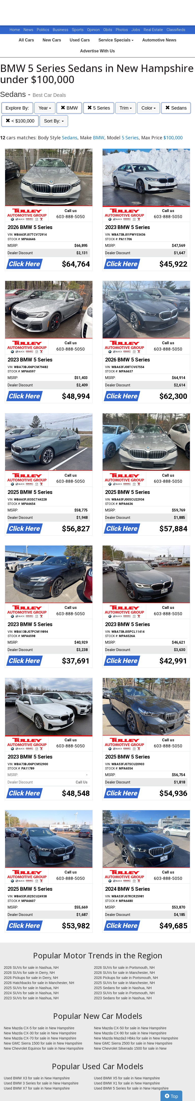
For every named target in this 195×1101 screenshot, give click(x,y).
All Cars (26, 40)
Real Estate (154, 29)
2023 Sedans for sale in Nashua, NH (123, 998)
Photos (122, 29)
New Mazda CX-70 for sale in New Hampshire (40, 1038)
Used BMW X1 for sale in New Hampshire (127, 1083)
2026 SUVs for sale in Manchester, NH (124, 973)
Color (148, 108)
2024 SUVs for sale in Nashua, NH (31, 993)
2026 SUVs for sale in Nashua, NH (31, 968)
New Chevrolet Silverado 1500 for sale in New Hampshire (130, 1048)
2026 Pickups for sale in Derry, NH (31, 978)
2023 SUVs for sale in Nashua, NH (31, 998)
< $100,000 (20, 121)
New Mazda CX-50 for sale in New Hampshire (130, 1028)
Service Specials (116, 40)
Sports (78, 29)
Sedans (176, 108)
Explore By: (17, 108)
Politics (43, 29)
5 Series (98, 108)
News (28, 29)
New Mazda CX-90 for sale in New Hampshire (130, 1033)
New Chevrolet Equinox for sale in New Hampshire (44, 1048)
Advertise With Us (97, 51)
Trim (126, 108)
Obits (108, 29)
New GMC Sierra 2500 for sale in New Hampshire (133, 1043)
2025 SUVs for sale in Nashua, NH (31, 988)
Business (61, 29)
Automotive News (159, 40)
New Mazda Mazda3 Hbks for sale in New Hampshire (136, 1038)
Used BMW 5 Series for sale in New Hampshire (131, 1088)
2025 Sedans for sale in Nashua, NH (123, 988)
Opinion (94, 29)
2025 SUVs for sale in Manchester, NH (124, 983)
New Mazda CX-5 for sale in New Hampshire (39, 1028)
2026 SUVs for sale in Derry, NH (29, 973)
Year (45, 108)
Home (15, 29)
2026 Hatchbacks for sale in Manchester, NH (39, 983)
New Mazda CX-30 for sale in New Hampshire (40, 1033)
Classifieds (176, 29)
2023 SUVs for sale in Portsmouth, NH (124, 993)
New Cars (52, 40)
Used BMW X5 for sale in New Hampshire (127, 1078)
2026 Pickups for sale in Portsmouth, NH (126, 978)
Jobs (136, 29)
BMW (69, 108)
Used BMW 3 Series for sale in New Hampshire (41, 1083)
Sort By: (53, 121)
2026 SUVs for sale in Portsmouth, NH (124, 968)
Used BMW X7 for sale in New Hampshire (37, 1088)
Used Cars (80, 40)
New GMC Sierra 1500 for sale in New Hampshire (43, 1043)
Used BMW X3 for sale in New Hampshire (37, 1078)
